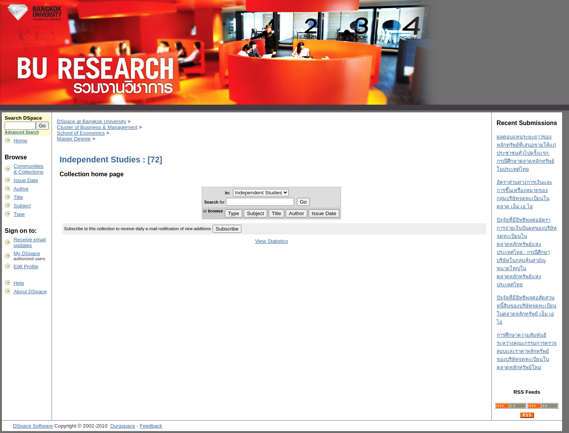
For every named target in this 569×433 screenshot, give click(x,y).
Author (20, 189)
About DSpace (30, 291)
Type (19, 214)
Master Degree (74, 139)
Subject (21, 206)
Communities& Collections (28, 169)
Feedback (151, 426)
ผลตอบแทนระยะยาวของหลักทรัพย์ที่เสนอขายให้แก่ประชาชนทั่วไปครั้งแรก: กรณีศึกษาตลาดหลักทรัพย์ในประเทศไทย (526, 153)
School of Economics (81, 133)
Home (20, 141)
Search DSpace (23, 118)
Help (18, 283)
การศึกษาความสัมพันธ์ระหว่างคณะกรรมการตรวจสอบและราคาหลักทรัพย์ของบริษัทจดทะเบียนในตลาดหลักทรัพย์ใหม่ (527, 351)
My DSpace (26, 253)
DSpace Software (33, 426)
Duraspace (122, 426)
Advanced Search (22, 132)
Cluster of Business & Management (97, 127)
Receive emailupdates (29, 242)
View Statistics (271, 241)
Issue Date (25, 180)
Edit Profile (25, 266)
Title (18, 197)
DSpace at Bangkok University (91, 121)
